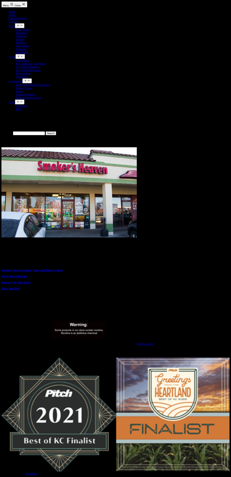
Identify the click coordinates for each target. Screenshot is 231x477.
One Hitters (22, 45)
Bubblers (21, 42)
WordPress (31, 473)
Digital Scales (24, 88)
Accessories (15, 81)
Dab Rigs (21, 32)
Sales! (12, 15)
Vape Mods (22, 60)
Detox (19, 91)
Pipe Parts (21, 52)
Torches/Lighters (25, 94)
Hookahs (21, 49)
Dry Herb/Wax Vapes (28, 70)
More (12, 102)
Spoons (20, 39)
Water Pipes (23, 29)
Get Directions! (18, 18)
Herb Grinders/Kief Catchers (32, 84)
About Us (21, 105)
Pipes (12, 26)
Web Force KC (145, 344)
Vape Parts (22, 76)
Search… (6, 133)
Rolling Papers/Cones (28, 97)
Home (12, 11)
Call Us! (13, 21)
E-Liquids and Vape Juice (30, 63)
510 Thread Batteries (28, 67)
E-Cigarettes (23, 73)
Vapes (12, 56)
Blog (18, 109)
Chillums (21, 36)
